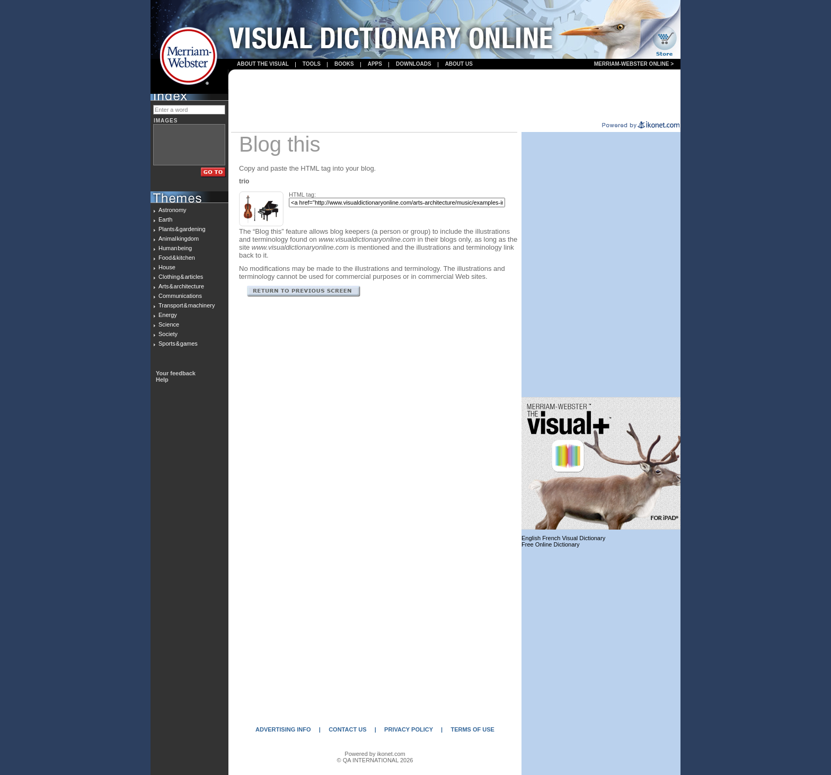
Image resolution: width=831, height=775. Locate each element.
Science (168, 324)
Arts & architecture (181, 286)
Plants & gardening (182, 229)
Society (168, 334)
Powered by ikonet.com (374, 754)
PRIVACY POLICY (408, 729)
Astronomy (172, 210)
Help (162, 379)
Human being (175, 248)
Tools (312, 64)
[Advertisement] (455, 96)
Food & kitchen (176, 257)
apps (375, 64)
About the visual (263, 64)
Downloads (413, 64)
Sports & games (178, 343)
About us (459, 64)
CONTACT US (347, 729)
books (344, 64)
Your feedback (176, 373)
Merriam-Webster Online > (634, 64)
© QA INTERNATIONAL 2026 (375, 760)
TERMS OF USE (472, 729)
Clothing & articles (180, 277)
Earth (165, 219)
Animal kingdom (178, 238)
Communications (180, 296)
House (166, 267)
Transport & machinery (186, 305)
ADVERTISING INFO (283, 729)
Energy (167, 315)
